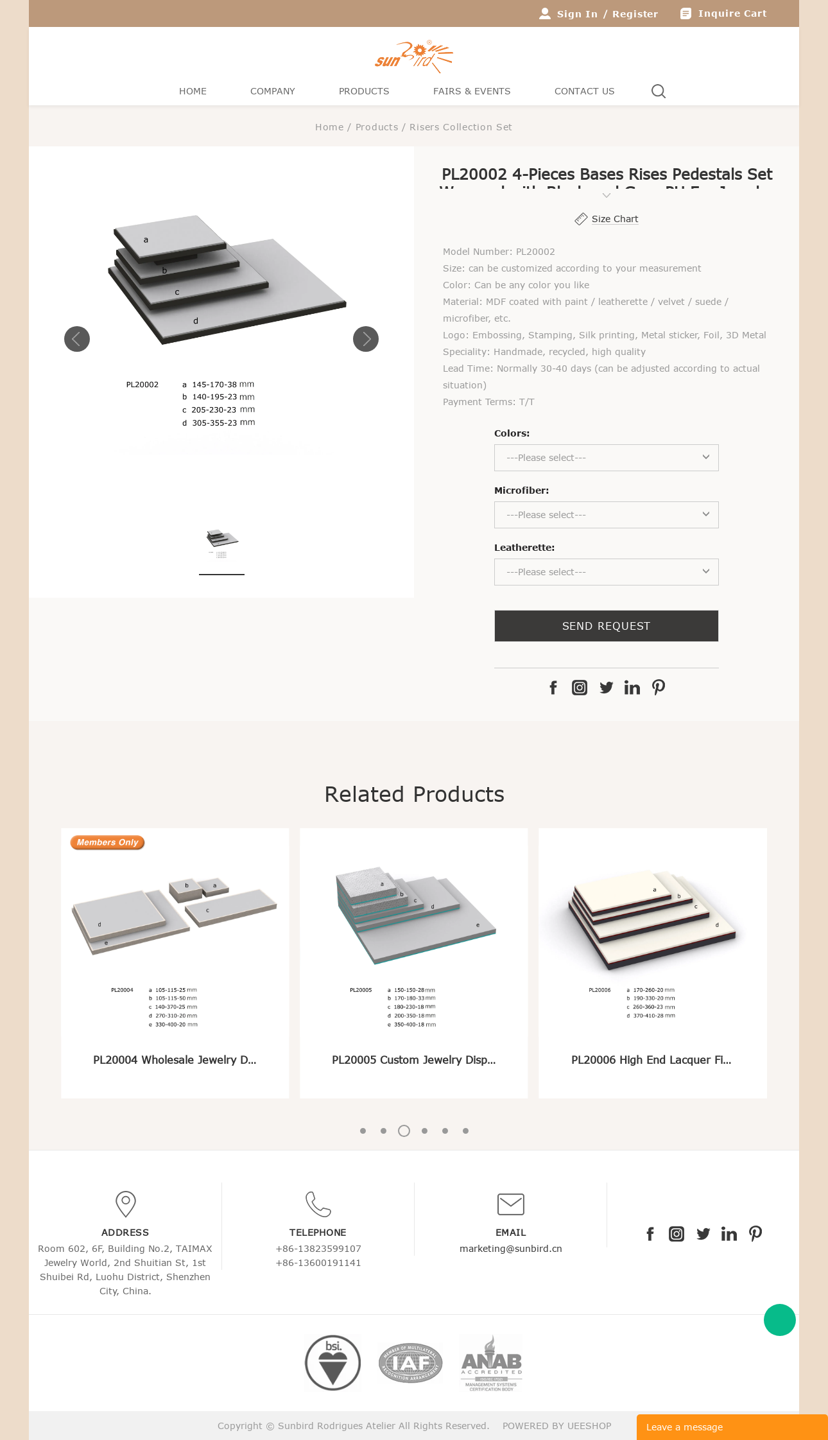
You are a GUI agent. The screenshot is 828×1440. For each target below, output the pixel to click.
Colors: (512, 433)
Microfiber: (521, 490)
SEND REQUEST (606, 626)
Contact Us (585, 90)
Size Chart (615, 218)
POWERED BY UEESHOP (557, 1425)
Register (635, 13)
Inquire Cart (732, 13)
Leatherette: (524, 547)
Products (364, 90)
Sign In (577, 13)
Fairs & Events (472, 90)
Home (193, 90)
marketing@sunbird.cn (511, 1248)
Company (272, 90)
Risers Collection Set (461, 126)
